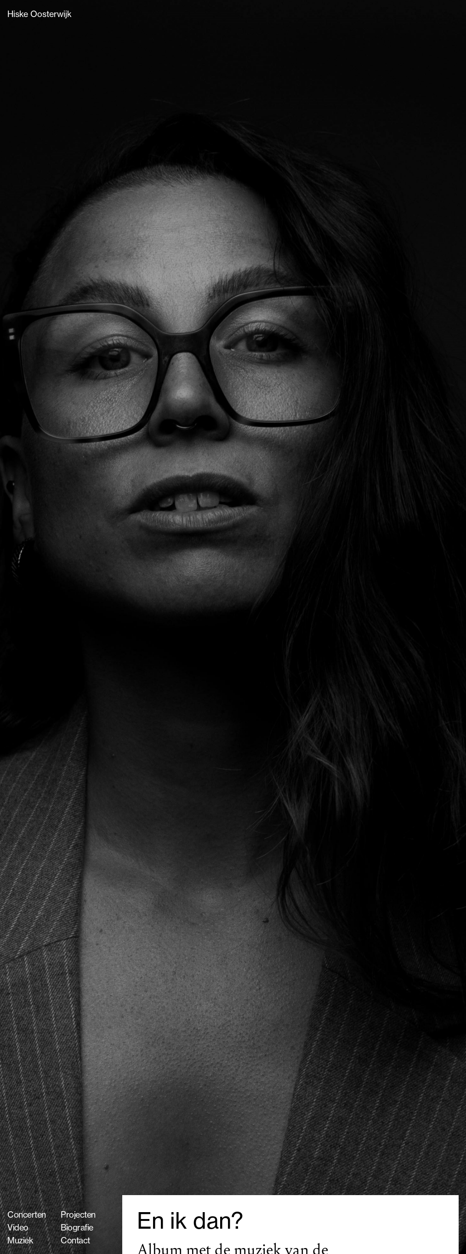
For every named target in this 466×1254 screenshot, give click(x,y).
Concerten (26, 1214)
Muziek (20, 1240)
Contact (75, 1240)
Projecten (78, 1214)
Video (17, 1227)
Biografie (77, 1227)
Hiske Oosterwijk (39, 14)
